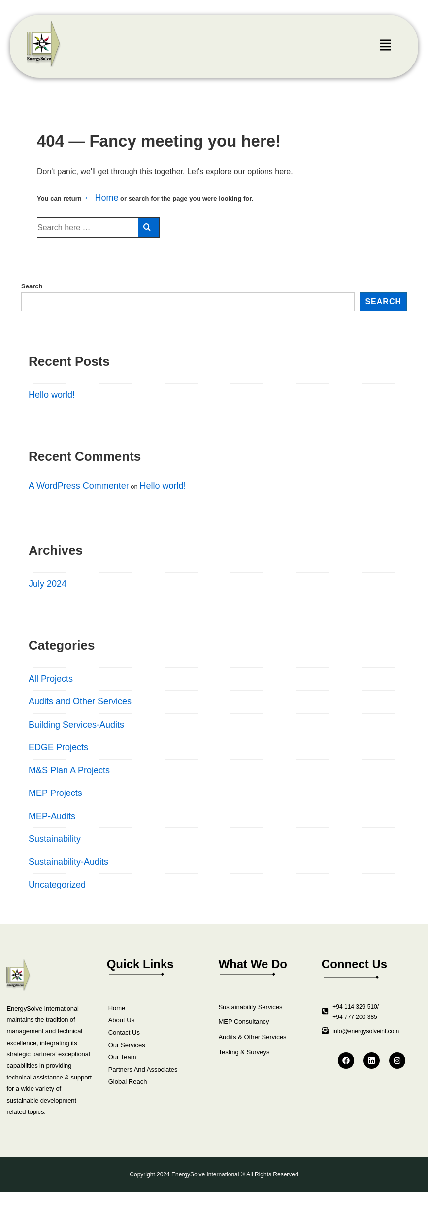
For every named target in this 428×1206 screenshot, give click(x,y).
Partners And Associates (143, 1069)
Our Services (126, 1044)
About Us (121, 1020)
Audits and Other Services (80, 701)
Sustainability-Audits (68, 862)
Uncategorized (57, 884)
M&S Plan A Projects (69, 770)
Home (117, 1008)
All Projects (51, 679)
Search (31, 286)
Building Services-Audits (76, 725)
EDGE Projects (58, 747)
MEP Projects (55, 793)
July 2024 (47, 584)
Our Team (122, 1057)
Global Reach (127, 1081)
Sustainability (55, 839)
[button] (385, 46)
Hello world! (52, 395)
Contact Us (124, 1032)
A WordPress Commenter (79, 486)
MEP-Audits (52, 816)
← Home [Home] (100, 198)
